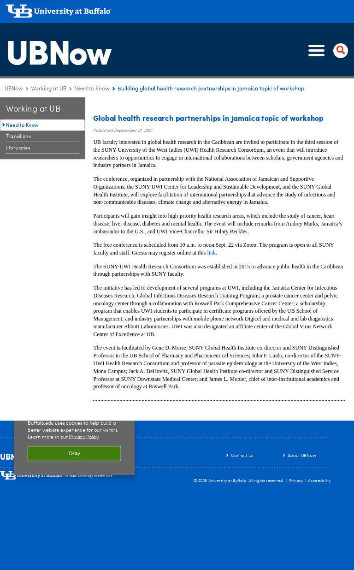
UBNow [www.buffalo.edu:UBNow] (14, 89)
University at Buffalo (227, 481)
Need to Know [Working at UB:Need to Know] (92, 89)
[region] (74, 435)
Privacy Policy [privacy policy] (83, 436)
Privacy (296, 481)
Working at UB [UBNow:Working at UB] (48, 89)
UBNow (58, 50)
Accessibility (319, 481)
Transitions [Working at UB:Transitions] (18, 136)
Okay (74, 454)
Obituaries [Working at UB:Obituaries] (18, 147)
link (211, 253)
